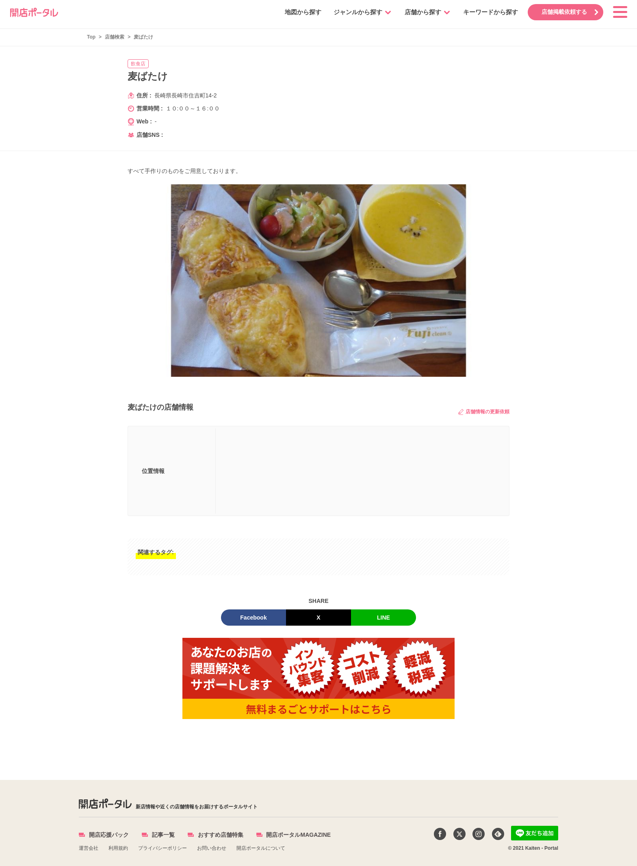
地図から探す (302, 12)
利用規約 (118, 848)
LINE (383, 617)
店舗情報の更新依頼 (483, 412)
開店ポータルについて (260, 848)
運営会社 (88, 848)
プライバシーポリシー (162, 848)
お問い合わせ (211, 848)
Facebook (253, 617)
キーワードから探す (490, 12)
